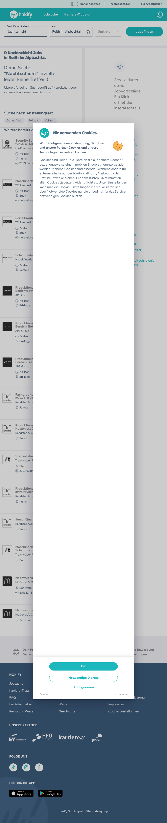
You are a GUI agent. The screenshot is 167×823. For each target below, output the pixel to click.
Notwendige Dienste (83, 678)
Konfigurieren (83, 687)
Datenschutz (47, 694)
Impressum (121, 694)
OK (83, 666)
